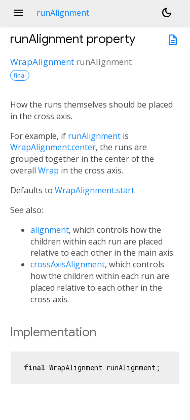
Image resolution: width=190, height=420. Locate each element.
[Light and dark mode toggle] (167, 13)
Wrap (48, 170)
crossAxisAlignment (67, 264)
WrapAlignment (42, 61)
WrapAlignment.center (53, 147)
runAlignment (94, 136)
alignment (49, 229)
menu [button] (18, 13)
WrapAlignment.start (94, 190)
